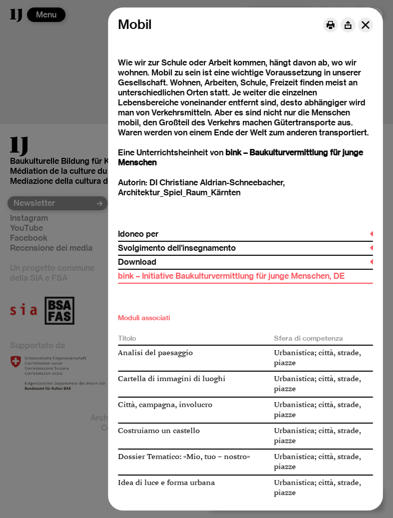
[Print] (330, 24)
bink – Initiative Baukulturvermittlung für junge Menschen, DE (231, 276)
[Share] (348, 24)
